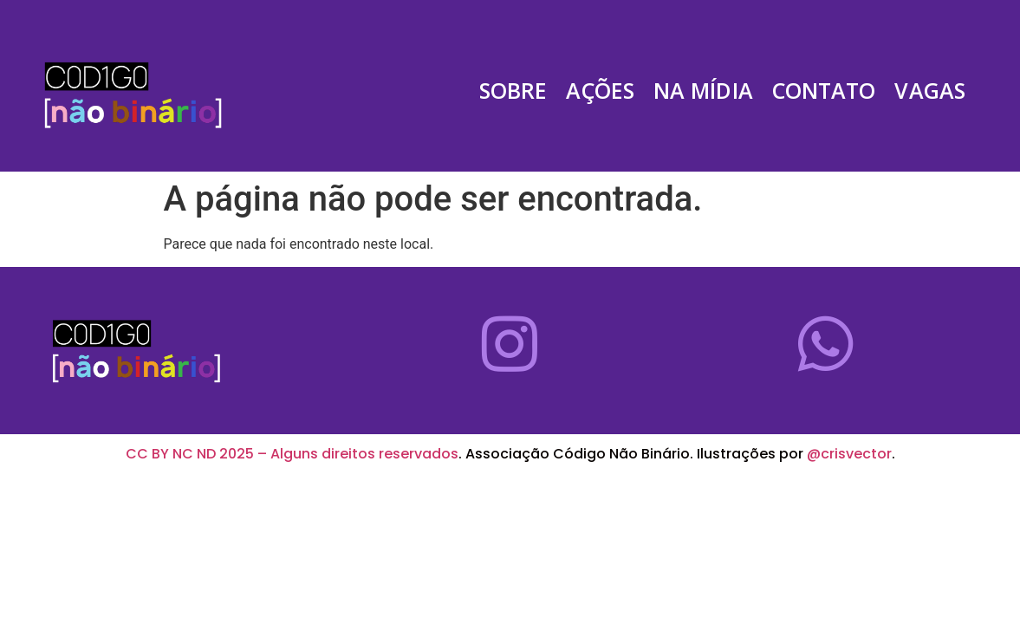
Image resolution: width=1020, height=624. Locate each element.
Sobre (513, 91)
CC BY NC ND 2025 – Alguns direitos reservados (292, 454)
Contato (824, 91)
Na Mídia (703, 91)
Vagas (929, 91)
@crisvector (849, 454)
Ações (600, 91)
